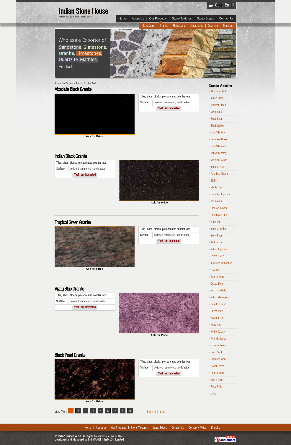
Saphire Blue (217, 277)
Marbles (228, 25)
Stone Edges (205, 18)
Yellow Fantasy (219, 153)
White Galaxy (218, 331)
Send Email (224, 5)
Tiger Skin (216, 222)
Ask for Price (94, 136)
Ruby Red (216, 325)
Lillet (213, 393)
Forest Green (217, 256)
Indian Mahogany (220, 297)
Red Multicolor (218, 338)
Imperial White (218, 228)
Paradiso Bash (218, 304)
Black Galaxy (217, 125)
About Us (138, 18)
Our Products (158, 18)
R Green (215, 270)
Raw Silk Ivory (218, 146)
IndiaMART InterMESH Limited (106, 439)
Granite (164, 25)
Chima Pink (217, 311)
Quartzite (213, 25)
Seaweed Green (219, 139)
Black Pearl (217, 119)
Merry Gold (217, 380)
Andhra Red (217, 242)
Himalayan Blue (219, 215)
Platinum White (219, 359)
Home (123, 18)
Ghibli (214, 180)
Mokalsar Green (219, 160)
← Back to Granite (154, 411)
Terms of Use (115, 436)
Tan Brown (216, 201)
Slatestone (179, 25)
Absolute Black (218, 91)
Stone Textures (182, 18)
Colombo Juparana (220, 194)
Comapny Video (198, 427)
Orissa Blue (217, 283)
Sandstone (148, 25)
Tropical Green (218, 105)
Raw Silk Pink (218, 132)
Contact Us (226, 18)
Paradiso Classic (219, 173)
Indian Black (217, 98)
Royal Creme (217, 366)
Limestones (196, 25)
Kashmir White (218, 290)
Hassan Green (218, 345)
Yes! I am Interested (168, 108)
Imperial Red (217, 167)
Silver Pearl (217, 235)
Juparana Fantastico (221, 263)
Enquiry (215, 427)
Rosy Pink (216, 386)
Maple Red (216, 187)
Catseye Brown (219, 208)
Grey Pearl (216, 352)
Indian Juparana (219, 249)
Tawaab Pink (217, 318)
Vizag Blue (216, 112)
